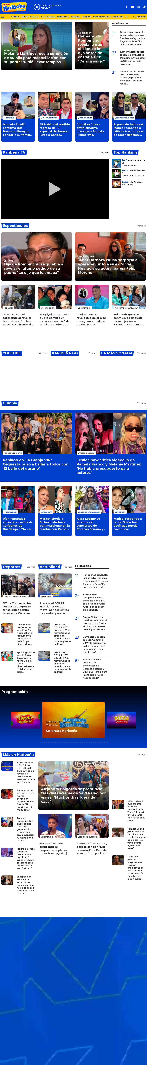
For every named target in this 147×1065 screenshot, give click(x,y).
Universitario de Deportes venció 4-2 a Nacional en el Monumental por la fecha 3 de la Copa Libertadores (25, 634)
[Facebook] (126, 7)
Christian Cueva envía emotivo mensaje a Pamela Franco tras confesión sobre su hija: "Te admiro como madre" (91, 130)
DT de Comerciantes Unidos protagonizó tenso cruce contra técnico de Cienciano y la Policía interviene (17, 608)
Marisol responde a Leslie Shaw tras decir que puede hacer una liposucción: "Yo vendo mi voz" (127, 524)
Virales (75, 16)
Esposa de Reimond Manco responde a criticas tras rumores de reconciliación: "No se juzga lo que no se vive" (128, 130)
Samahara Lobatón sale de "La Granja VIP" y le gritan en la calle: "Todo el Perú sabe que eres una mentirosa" (94, 645)
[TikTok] (144, 7)
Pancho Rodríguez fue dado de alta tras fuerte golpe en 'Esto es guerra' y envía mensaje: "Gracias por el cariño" (25, 829)
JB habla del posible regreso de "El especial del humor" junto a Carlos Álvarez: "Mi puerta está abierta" (55, 130)
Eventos (118, 16)
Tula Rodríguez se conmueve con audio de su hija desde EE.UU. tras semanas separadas (128, 319)
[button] (130, 720)
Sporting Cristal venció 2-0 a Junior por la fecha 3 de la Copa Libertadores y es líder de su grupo (26, 662)
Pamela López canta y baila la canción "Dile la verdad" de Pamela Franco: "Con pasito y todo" (92, 848)
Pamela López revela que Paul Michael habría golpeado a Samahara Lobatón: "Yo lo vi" (132, 77)
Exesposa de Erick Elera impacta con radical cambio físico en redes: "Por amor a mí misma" (26, 885)
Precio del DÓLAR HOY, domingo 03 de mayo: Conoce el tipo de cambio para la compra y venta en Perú (63, 634)
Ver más (104, 152)
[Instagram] (138, 7)
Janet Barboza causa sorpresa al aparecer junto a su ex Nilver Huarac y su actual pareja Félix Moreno (108, 266)
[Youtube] (132, 7)
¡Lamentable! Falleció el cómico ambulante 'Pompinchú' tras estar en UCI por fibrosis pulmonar (133, 58)
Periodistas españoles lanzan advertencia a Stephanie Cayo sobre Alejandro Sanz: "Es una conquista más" (132, 38)
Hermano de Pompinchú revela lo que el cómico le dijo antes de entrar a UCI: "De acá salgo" (91, 48)
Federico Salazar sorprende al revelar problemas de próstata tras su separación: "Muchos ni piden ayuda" (135, 867)
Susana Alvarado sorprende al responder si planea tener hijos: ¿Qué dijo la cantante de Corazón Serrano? (54, 848)
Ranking (86, 16)
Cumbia (15, 16)
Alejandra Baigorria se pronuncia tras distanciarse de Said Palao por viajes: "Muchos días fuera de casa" (73, 795)
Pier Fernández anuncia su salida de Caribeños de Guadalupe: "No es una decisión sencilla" (18, 524)
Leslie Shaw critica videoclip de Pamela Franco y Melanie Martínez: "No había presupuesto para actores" (109, 466)
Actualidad (48, 16)
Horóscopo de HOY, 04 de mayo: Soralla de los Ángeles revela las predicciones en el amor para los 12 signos (26, 772)
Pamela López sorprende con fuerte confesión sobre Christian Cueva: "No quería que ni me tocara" (25, 800)
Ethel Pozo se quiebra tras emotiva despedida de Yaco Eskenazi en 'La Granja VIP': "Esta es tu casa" (136, 811)
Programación (102, 16)
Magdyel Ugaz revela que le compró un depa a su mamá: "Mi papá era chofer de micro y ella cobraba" (54, 319)
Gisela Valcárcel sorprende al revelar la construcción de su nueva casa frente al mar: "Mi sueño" (17, 319)
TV (126, 16)
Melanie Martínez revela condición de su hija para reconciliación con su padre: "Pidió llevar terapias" (36, 58)
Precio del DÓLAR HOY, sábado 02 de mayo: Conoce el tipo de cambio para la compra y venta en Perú (63, 662)
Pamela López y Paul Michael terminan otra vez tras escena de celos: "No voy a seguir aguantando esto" (136, 839)
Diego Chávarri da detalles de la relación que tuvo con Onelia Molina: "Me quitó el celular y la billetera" (95, 623)
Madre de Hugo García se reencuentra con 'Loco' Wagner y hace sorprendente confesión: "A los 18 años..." (26, 859)
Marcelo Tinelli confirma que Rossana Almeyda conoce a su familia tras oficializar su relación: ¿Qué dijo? (17, 130)
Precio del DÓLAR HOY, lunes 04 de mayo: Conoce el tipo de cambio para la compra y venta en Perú (54, 608)
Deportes (63, 16)
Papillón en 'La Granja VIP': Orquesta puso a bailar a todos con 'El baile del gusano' (36, 464)
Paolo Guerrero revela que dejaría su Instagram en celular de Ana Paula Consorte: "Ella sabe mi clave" (91, 319)
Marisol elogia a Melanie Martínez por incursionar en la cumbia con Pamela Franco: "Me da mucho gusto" (55, 524)
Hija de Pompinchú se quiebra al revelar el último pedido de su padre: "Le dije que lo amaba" (34, 268)
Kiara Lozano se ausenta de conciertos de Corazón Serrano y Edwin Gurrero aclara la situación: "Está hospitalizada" (91, 524)
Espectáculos (30, 16)
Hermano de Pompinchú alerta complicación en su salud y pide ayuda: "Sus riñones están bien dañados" (94, 602)
